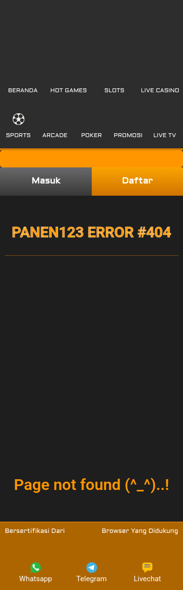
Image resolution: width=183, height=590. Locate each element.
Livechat (147, 572)
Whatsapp (35, 572)
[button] (23, 81)
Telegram (91, 572)
